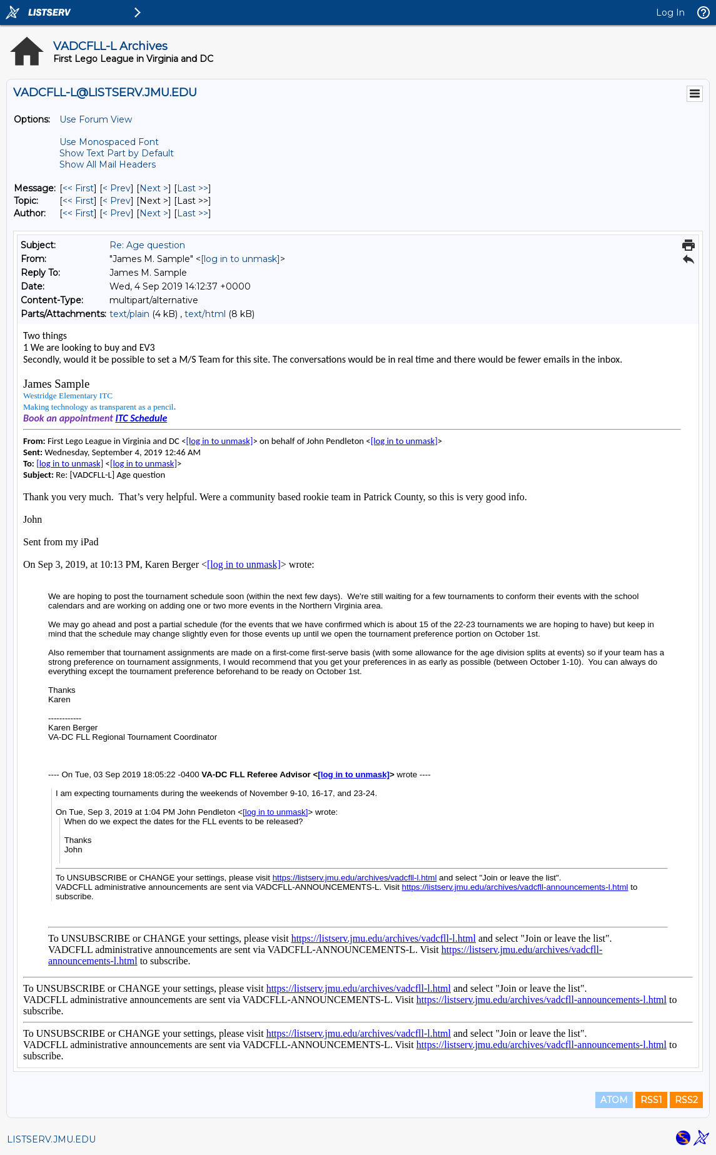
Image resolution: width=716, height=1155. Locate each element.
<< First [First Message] (78, 188)
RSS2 (686, 1100)
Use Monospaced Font (109, 142)
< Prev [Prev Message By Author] (117, 213)
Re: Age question (147, 245)
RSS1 (651, 1100)
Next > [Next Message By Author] (153, 213)
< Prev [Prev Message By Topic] (117, 200)
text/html (205, 314)
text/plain (129, 314)
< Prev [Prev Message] (117, 188)
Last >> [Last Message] (192, 188)
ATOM (614, 1100)
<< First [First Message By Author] (78, 213)
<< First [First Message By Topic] (78, 200)
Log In (670, 12)
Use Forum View (95, 119)
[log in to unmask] (240, 259)
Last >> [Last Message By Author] (192, 213)
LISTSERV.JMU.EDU (51, 1139)
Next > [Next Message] (153, 188)
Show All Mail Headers (107, 164)
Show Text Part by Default (116, 153)
